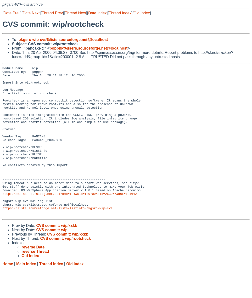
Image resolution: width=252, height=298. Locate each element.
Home (7, 293)
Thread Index (120, 13)
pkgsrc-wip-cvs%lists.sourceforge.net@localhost (63, 40)
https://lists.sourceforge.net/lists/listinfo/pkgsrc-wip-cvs (57, 237)
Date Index (97, 13)
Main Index (26, 293)
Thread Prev (52, 13)
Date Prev (11, 13)
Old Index (142, 13)
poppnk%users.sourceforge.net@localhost (89, 48)
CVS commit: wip (51, 259)
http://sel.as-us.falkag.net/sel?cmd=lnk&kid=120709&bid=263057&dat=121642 (69, 219)
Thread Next (75, 13)
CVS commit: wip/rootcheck (65, 268)
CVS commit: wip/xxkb (56, 255)
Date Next (30, 13)
